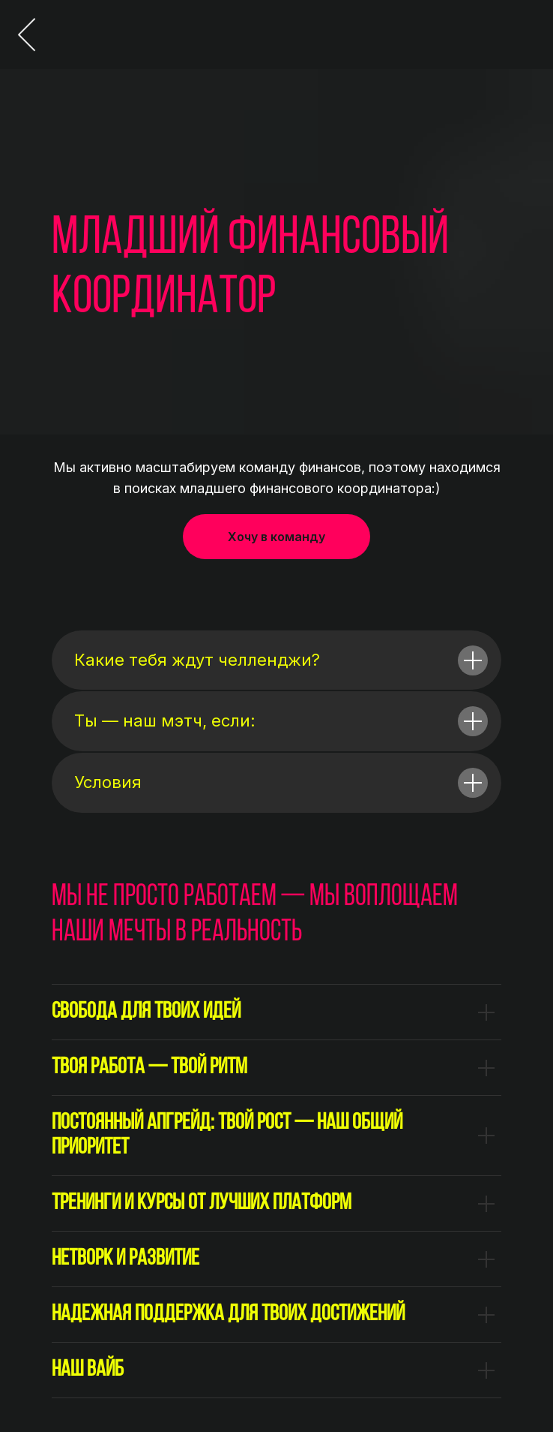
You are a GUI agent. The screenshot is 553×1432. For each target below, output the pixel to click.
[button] (276, 536)
